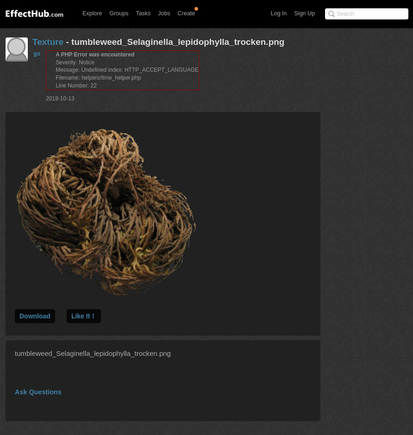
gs (36, 53)
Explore (92, 13)
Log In (279, 13)
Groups (118, 13)
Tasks (143, 13)
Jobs (164, 13)
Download (34, 316)
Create (186, 13)
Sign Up (304, 13)
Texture (47, 42)
